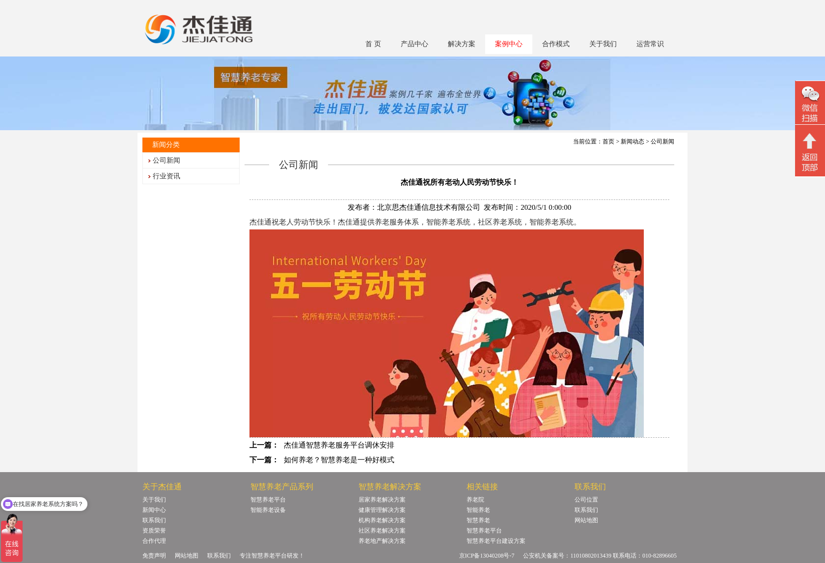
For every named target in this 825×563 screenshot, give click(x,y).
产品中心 (414, 44)
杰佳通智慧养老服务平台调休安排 (339, 445)
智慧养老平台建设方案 (496, 540)
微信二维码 (810, 104)
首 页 (373, 44)
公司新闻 (166, 160)
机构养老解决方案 (382, 520)
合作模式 (556, 44)
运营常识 (650, 44)
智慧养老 (478, 520)
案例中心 (508, 44)
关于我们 (603, 44)
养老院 (475, 499)
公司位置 (586, 499)
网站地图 (586, 520)
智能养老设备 (268, 510)
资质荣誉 (154, 530)
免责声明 (154, 555)
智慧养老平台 (268, 499)
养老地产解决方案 (382, 540)
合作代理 (154, 540)
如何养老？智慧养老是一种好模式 (339, 460)
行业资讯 (166, 176)
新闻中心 (154, 510)
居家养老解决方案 (382, 499)
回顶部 (810, 151)
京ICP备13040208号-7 (487, 555)
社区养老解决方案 (382, 530)
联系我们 (154, 520)
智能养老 (478, 510)
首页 (608, 141)
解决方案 (461, 44)
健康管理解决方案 (382, 510)
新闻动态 (632, 141)
